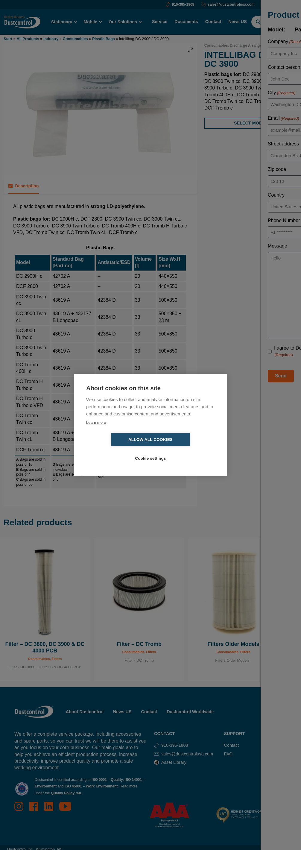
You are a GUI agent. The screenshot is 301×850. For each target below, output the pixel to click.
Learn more (96, 431)
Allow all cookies (116, 449)
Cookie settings (184, 449)
